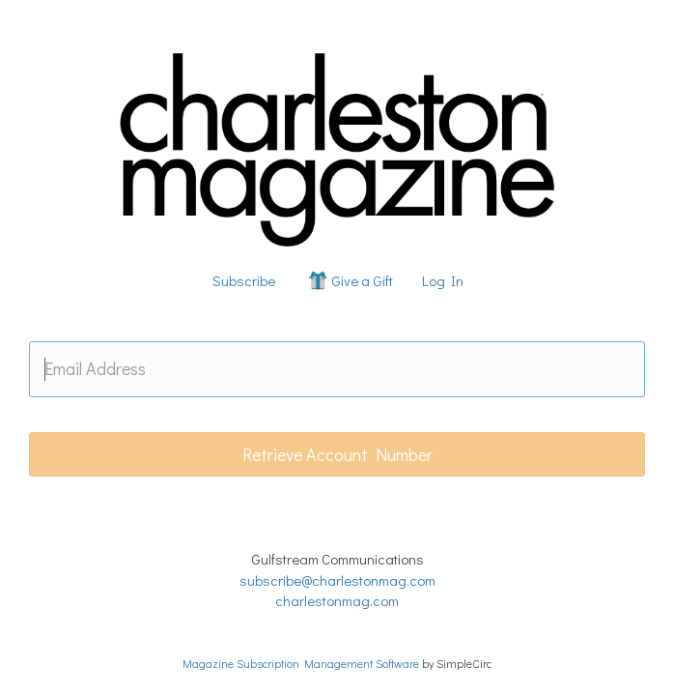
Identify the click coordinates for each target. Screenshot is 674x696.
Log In (442, 280)
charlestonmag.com (337, 600)
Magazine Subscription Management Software (301, 663)
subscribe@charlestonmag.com (337, 580)
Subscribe (243, 280)
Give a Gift (349, 280)
